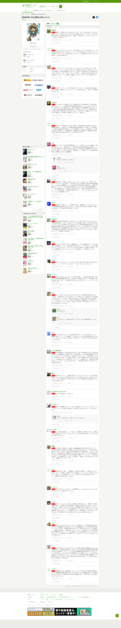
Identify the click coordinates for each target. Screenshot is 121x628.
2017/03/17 (71, 365)
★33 (61, 233)
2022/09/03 (71, 115)
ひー (52, 66)
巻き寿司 (53, 30)
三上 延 (29, 218)
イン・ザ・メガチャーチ (33, 223)
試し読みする (33, 46)
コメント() (64, 58)
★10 (61, 154)
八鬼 (52, 143)
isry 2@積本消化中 (56, 350)
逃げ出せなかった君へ (32, 164)
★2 (60, 40)
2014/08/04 (70, 478)
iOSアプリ (51, 601)
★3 (66, 170)
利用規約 (61, 594)
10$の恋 (59, 158)
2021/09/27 (71, 154)
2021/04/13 (71, 194)
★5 (60, 94)
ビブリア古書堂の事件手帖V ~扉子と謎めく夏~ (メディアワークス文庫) (35, 217)
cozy (52, 523)
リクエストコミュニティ (70, 599)
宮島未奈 (29, 254)
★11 (61, 115)
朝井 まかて (30, 262)
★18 (61, 284)
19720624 (54, 429)
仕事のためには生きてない (33, 186)
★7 (60, 58)
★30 (61, 365)
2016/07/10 (70, 383)
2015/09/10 (70, 412)
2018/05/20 (71, 284)
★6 (60, 396)
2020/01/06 (71, 251)
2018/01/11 (71, 305)
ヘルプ (41, 599)
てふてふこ (54, 274)
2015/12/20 (70, 396)
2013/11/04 (70, 560)
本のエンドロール (31, 149)
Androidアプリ (43, 601)
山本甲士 (29, 241)
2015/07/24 (70, 437)
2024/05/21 (70, 77)
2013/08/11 (70, 578)
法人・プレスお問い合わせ (56, 599)
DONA (58, 416)
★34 (61, 460)
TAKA (53, 202)
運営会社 (42, 597)
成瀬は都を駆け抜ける (32, 253)
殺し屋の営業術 (31, 231)
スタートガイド (53, 594)
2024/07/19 (70, 58)
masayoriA (54, 404)
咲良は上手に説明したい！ (33, 268)
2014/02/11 (70, 537)
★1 (66, 313)
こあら (53, 260)
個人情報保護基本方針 (51, 597)
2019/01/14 (70, 266)
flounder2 (54, 102)
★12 (61, 251)
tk (51, 546)
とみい (53, 242)
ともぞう (53, 569)
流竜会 (53, 446)
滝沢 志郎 (30, 269)
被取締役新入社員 (31, 179)
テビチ (58, 309)
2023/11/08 (70, 94)
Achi (52, 469)
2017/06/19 (70, 342)
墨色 (52, 373)
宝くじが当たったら (32, 194)
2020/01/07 (71, 233)
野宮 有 (29, 232)
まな (52, 332)
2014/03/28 (70, 514)
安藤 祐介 (27, 14)
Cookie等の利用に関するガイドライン (66, 597)
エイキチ (53, 180)
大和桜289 (54, 219)
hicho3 (53, 501)
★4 (60, 77)
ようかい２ (54, 487)
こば (52, 86)
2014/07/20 (71, 493)
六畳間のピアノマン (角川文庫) (34, 201)
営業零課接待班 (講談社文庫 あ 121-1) (36, 156)
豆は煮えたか (31, 260)
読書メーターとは (44, 594)
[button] (60, 6)
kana (52, 293)
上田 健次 (30, 248)
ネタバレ (56, 26)
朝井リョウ (30, 225)
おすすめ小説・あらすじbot (58, 391)
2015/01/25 (71, 460)
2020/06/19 (70, 210)
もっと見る (39, 209)
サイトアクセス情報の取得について (84, 597)
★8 (60, 266)
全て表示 (49, 26)
